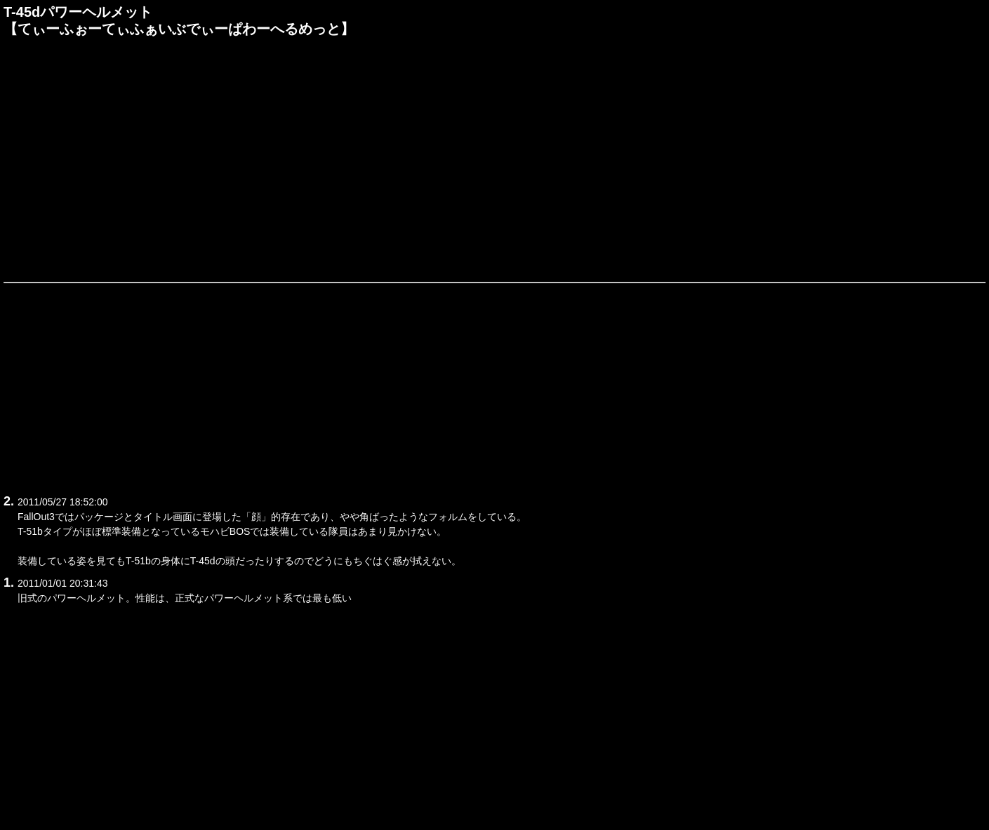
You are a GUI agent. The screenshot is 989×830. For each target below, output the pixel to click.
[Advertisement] (495, 157)
